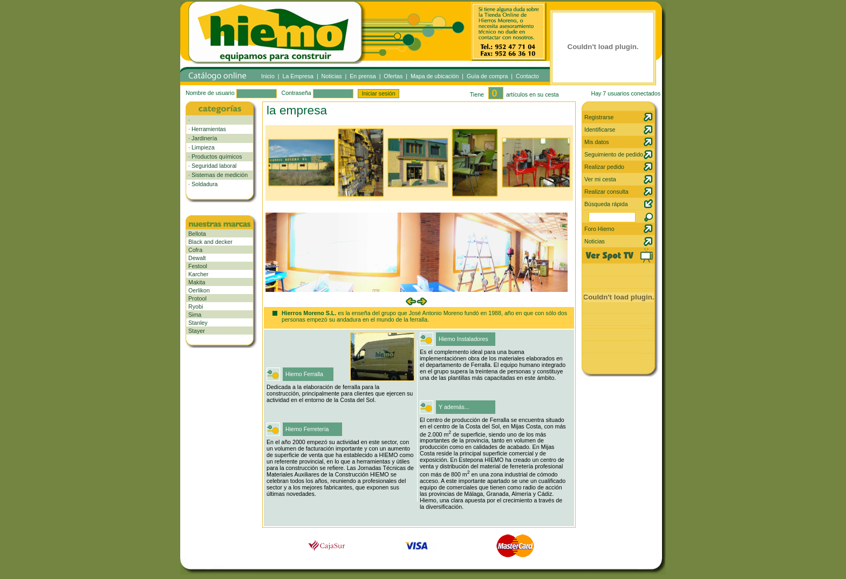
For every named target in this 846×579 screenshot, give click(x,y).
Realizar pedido (604, 167)
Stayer (196, 331)
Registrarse (598, 117)
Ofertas (393, 76)
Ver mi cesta (600, 179)
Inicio (268, 76)
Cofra (195, 250)
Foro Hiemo (599, 229)
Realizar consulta (606, 191)
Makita (196, 282)
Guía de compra (487, 76)
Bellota (197, 233)
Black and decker (210, 242)
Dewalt (197, 258)
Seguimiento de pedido (613, 154)
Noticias (332, 76)
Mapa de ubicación (435, 76)
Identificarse (599, 129)
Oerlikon (199, 290)
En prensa (363, 76)
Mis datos (596, 142)
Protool (197, 298)
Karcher (198, 274)
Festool (197, 266)
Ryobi (195, 306)
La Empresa (298, 76)
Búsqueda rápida (606, 204)
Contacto (527, 76)
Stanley (198, 322)
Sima (194, 314)
